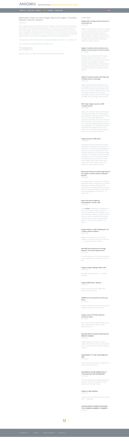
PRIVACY (36, 433)
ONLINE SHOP (59, 10)
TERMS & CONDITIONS (48, 433)
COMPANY (51, 10)
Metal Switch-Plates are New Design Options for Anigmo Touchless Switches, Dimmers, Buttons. (95, 173)
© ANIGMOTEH (23, 433)
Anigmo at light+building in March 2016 (93, 267)
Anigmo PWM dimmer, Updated (91, 283)
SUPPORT (38, 10)
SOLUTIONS (30, 10)
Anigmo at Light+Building (89, 391)
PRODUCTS (22, 10)
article (87, 208)
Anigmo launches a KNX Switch (91, 139)
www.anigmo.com (27, 48)
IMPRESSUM (62, 433)
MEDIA (44, 10)
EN (107, 10)
